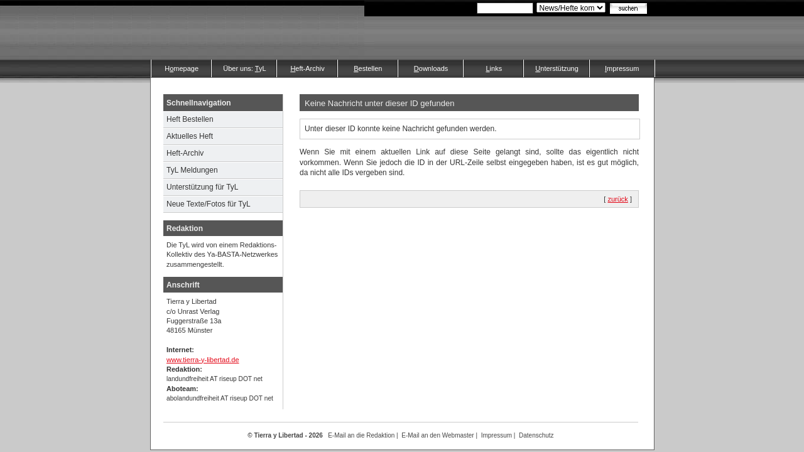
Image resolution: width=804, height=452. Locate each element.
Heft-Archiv (185, 153)
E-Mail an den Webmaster (437, 435)
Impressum (496, 435)
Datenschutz (536, 435)
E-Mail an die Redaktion (361, 435)
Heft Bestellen (190, 119)
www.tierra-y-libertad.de (202, 359)
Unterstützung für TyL (202, 187)
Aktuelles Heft (189, 136)
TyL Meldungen (192, 170)
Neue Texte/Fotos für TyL (208, 204)
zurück (617, 199)
